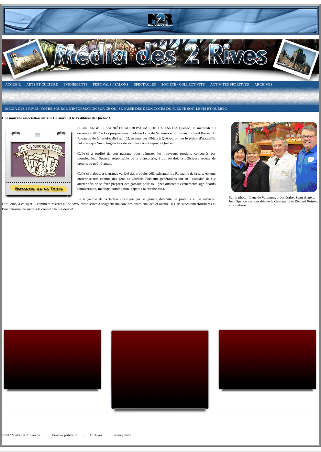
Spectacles (145, 84)
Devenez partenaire (64, 435)
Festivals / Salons (110, 84)
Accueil (13, 84)
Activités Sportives (229, 84)
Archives (263, 84)
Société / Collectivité (183, 84)
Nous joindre (122, 435)
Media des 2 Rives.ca (25, 435)
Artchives (95, 435)
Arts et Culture (42, 84)
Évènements (75, 84)
